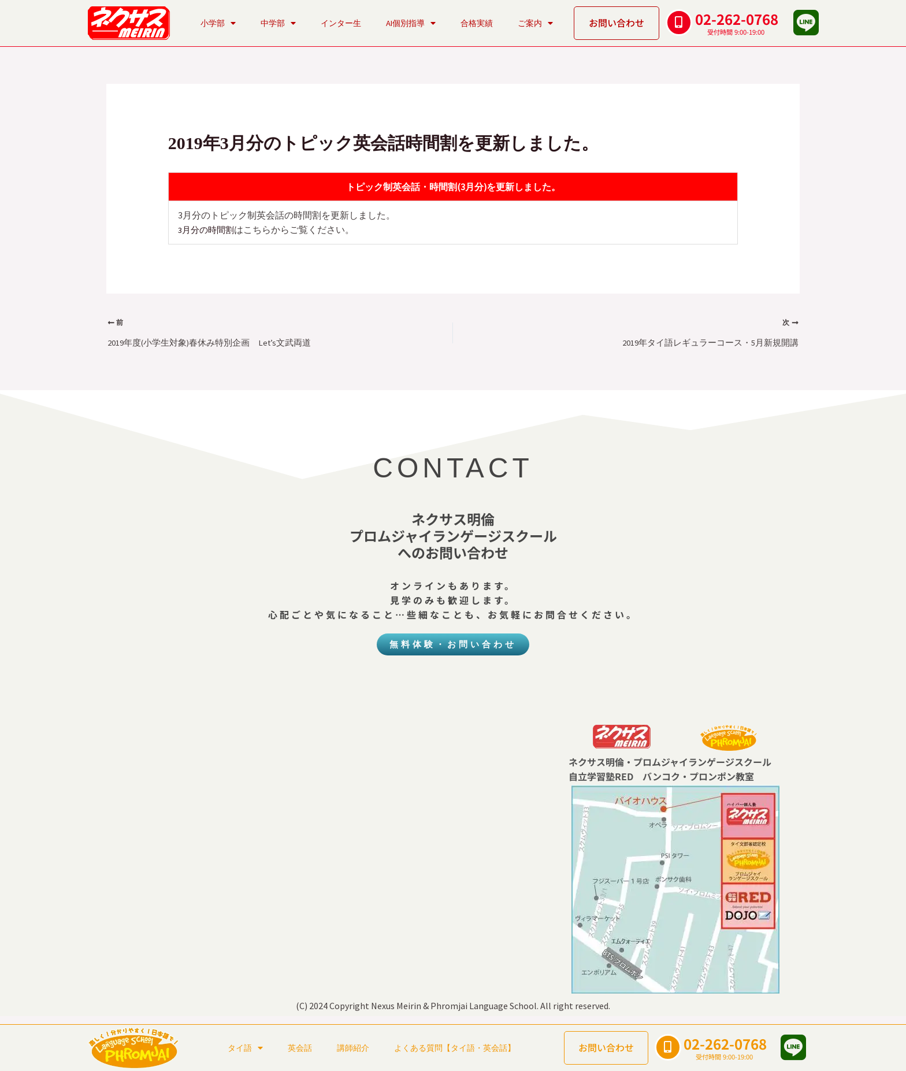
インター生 (341, 23)
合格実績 (477, 23)
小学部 (218, 23)
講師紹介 (353, 1048)
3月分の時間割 (208, 229)
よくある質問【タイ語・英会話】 (454, 1048)
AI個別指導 (411, 23)
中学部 (278, 23)
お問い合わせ (616, 22)
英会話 (300, 1048)
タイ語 (245, 1048)
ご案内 (535, 23)
